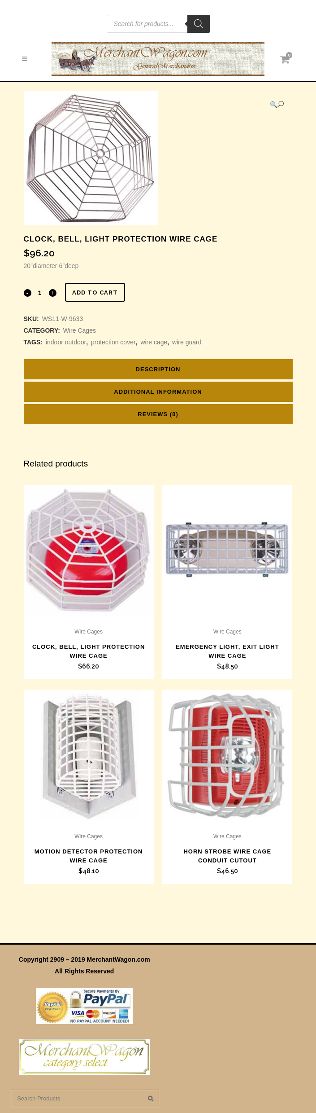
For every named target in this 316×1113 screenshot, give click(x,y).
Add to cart (95, 292)
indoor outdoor (66, 342)
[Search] (198, 24)
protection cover (113, 342)
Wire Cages (79, 330)
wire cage (153, 342)
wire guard (186, 342)
